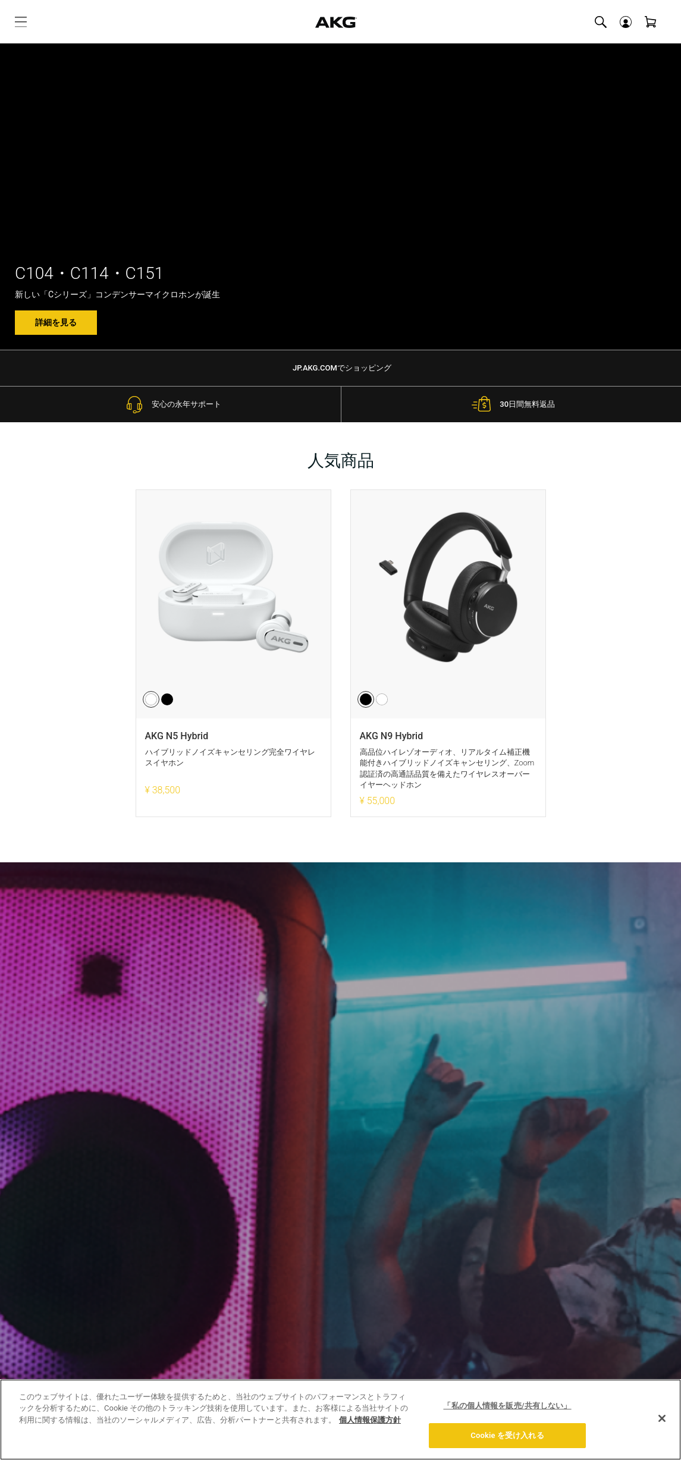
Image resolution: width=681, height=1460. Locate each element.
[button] (625, 22)
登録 (456, 1017)
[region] (340, 1419)
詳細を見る (56, 322)
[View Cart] (650, 22)
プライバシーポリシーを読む (340, 1088)
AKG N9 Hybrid (391, 736)
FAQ (137, 1284)
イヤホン (35, 1271)
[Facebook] (598, 1260)
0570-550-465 (430, 1328)
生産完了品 (40, 1310)
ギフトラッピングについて (171, 1258)
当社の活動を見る (438, 1266)
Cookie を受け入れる (507, 1435)
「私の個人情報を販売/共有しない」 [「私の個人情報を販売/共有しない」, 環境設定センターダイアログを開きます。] (507, 1405)
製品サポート (155, 1303)
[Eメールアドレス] (312, 1017)
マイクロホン (44, 1291)
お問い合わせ (430, 1311)
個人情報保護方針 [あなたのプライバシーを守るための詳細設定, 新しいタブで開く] (370, 1419)
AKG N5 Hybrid (177, 736)
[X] (618, 1259)
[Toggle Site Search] (600, 22)
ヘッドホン (40, 1252)
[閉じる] (662, 1418)
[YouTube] (642, 1260)
